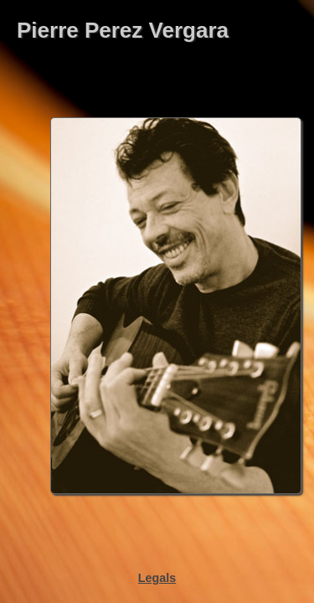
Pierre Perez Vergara (123, 30)
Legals (157, 578)
